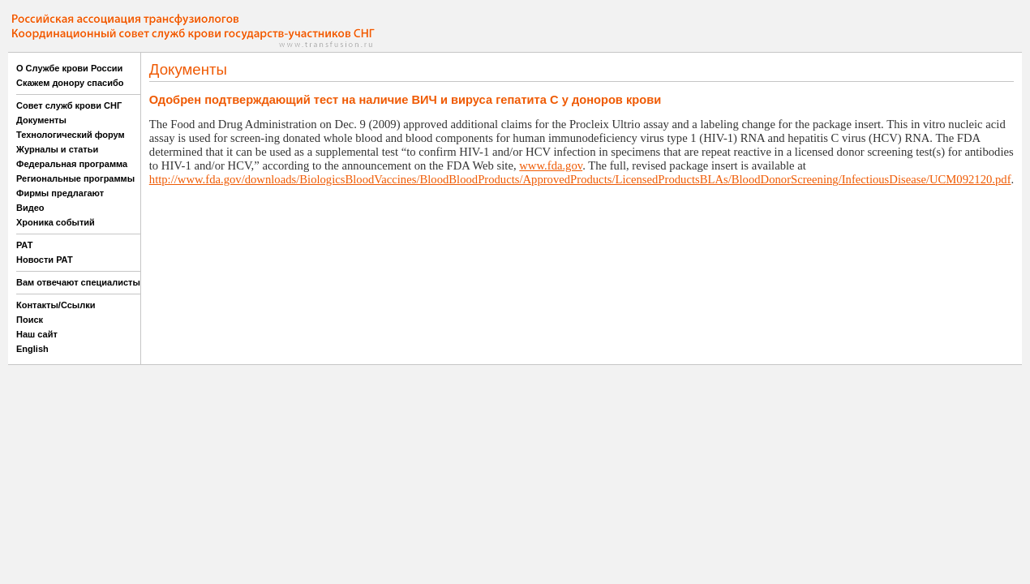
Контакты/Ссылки (56, 305)
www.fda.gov (550, 165)
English (32, 349)
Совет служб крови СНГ (69, 105)
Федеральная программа (71, 164)
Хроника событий (55, 222)
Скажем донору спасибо (69, 83)
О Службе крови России (69, 68)
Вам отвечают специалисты (78, 282)
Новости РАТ (44, 259)
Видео (30, 208)
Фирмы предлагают (60, 193)
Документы (41, 120)
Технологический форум (70, 135)
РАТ (24, 245)
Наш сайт (37, 334)
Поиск (29, 319)
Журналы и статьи (57, 149)
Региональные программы (75, 178)
